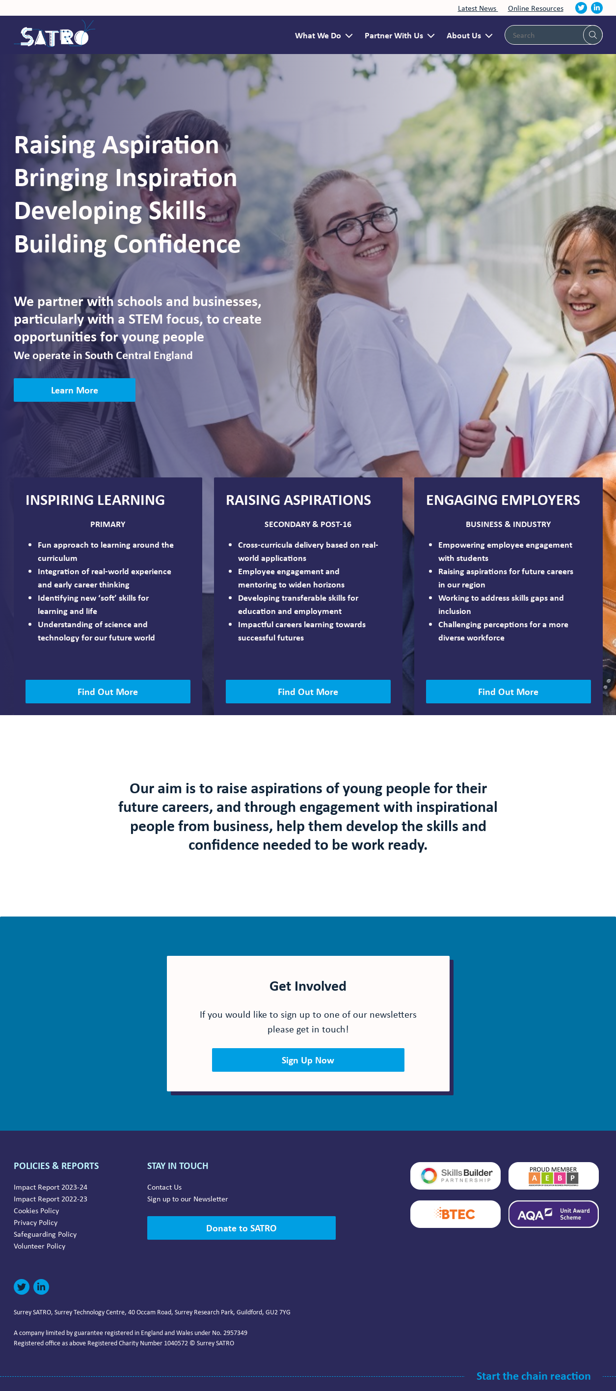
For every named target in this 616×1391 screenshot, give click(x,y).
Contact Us (164, 1186)
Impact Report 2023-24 (50, 1186)
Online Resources (535, 7)
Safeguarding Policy (45, 1233)
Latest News (478, 7)
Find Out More (108, 691)
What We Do (318, 35)
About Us (464, 35)
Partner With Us (394, 35)
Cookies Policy (36, 1210)
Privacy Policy (35, 1222)
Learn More (74, 389)
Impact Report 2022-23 (50, 1198)
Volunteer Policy (39, 1245)
